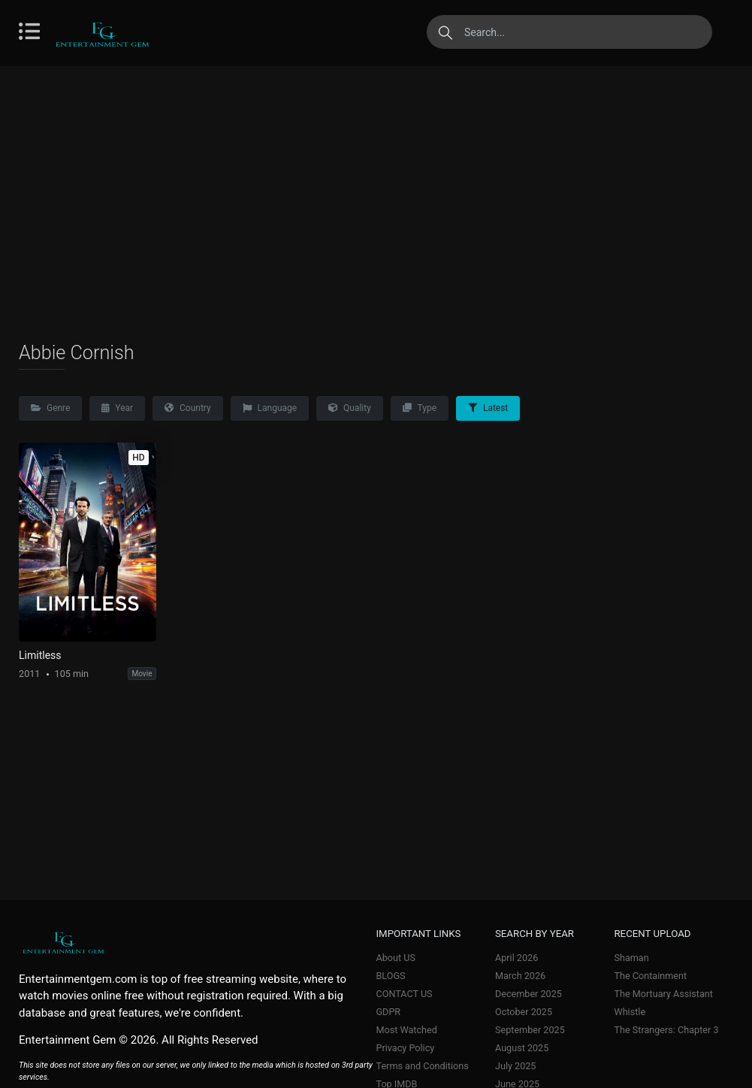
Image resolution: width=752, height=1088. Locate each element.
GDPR (388, 1011)
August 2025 (521, 1047)
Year (117, 408)
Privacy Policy (405, 1047)
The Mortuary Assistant (663, 993)
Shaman (631, 957)
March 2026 (520, 975)
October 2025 (523, 1011)
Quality (349, 408)
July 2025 (515, 1065)
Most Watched (406, 1029)
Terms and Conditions (422, 1065)
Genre (50, 408)
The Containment (650, 975)
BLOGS (391, 975)
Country (188, 408)
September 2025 (530, 1029)
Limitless (40, 655)
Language (270, 408)
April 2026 (516, 957)
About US (395, 957)
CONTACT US (404, 993)
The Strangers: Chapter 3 (666, 1029)
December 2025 (528, 993)
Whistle (629, 1011)
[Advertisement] (376, 203)
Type (419, 408)
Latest (488, 408)
